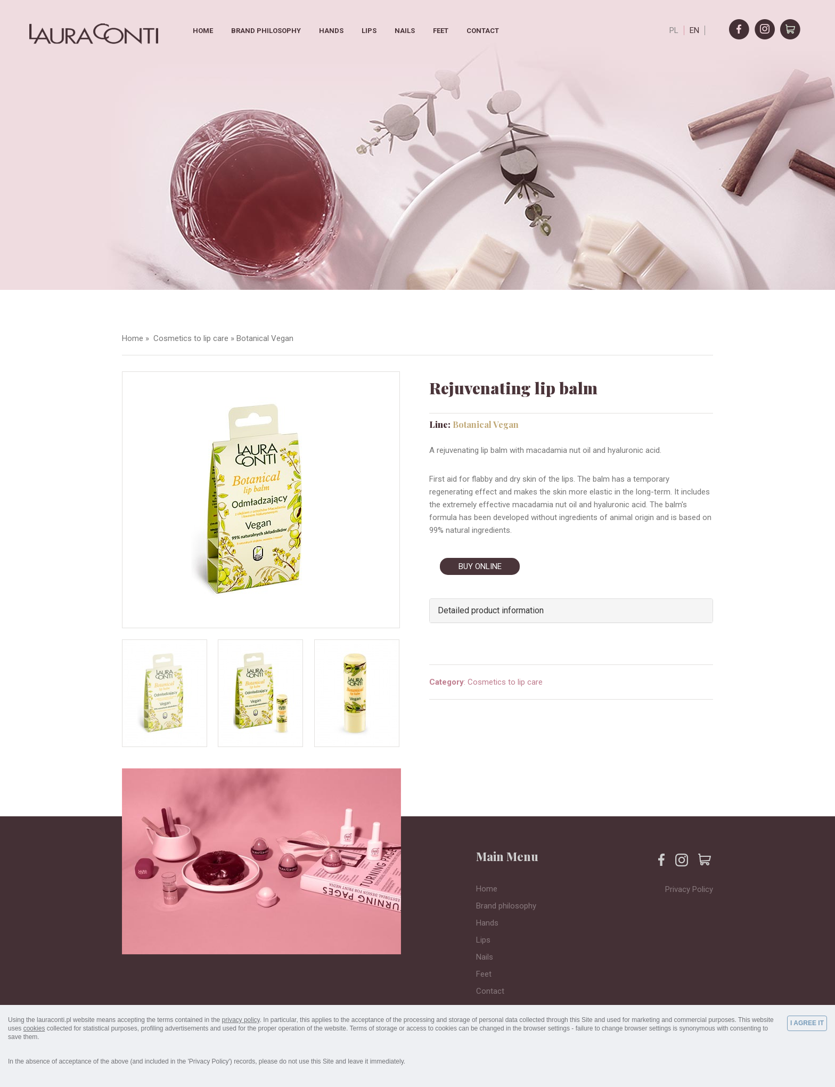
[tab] (571, 610)
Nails (405, 30)
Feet (440, 30)
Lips (369, 30)
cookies (34, 1028)
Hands (331, 30)
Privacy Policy (689, 889)
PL (673, 30)
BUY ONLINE (480, 566)
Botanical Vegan (264, 338)
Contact (482, 30)
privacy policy (241, 1020)
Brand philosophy (266, 30)
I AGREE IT (807, 1023)
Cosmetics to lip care (189, 338)
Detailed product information (491, 610)
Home (203, 30)
